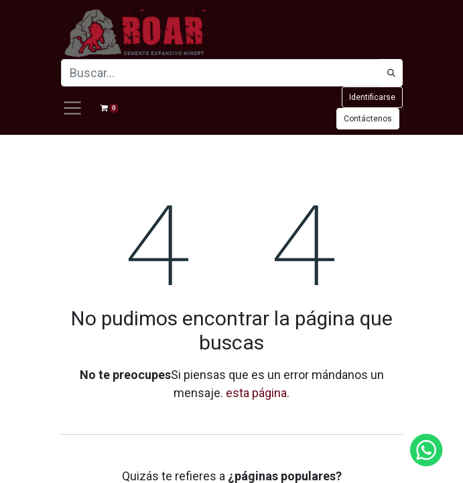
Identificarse (372, 97)
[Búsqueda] (391, 73)
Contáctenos (368, 118)
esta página (256, 393)
